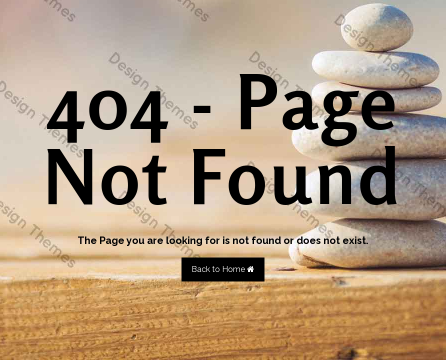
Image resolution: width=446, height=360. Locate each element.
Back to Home (223, 269)
